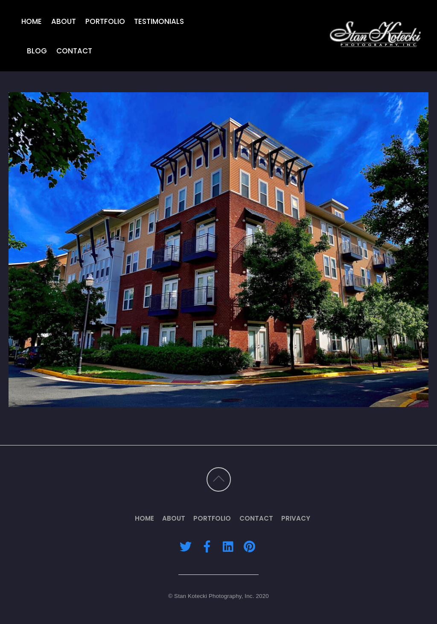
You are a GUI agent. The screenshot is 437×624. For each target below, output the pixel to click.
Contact (74, 51)
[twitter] (185, 546)
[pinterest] (249, 546)
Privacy (295, 518)
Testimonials (159, 21)
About (63, 21)
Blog (37, 51)
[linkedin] (227, 546)
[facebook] (207, 546)
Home (31, 21)
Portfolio (105, 21)
